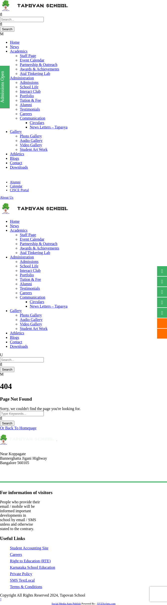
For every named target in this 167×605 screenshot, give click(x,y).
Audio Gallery (31, 140)
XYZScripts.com (106, 603)
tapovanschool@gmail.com (20, 475)
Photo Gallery (31, 136)
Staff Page (28, 56)
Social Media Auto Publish (66, 603)
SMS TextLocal (22, 580)
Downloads (19, 167)
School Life (29, 87)
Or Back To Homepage (18, 428)
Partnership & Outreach (38, 65)
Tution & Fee (30, 100)
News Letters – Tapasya (49, 127)
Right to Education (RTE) (30, 561)
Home (15, 42)
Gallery (16, 131)
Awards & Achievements (39, 69)
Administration (22, 78)
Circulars (37, 123)
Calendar (16, 186)
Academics (18, 51)
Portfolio (27, 96)
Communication (32, 118)
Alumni (26, 105)
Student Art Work (34, 149)
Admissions (29, 82)
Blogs (14, 158)
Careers (26, 114)
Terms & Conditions (26, 587)
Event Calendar (32, 60)
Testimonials (30, 109)
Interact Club (30, 91)
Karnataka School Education (32, 567)
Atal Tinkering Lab (35, 73)
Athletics (17, 154)
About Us (6, 197)
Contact (16, 163)
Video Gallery (31, 145)
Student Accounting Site (29, 548)
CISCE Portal (19, 190)
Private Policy (21, 574)
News (14, 47)
